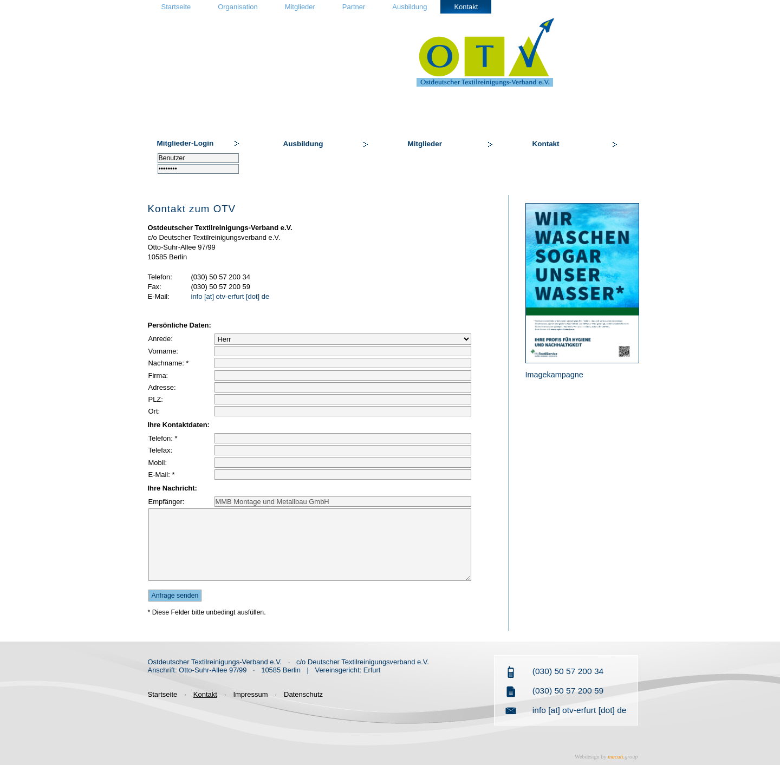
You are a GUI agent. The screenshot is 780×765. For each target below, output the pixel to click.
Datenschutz (303, 694)
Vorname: (163, 351)
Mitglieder (300, 7)
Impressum (250, 694)
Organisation (237, 7)
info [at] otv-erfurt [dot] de (230, 296)
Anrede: (160, 339)
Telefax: (160, 450)
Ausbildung (409, 7)
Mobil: (157, 463)
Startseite (176, 7)
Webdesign (587, 757)
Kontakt (466, 7)
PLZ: (155, 399)
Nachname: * (168, 363)
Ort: (154, 411)
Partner (353, 7)
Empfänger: (166, 502)
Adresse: (162, 387)
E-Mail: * (161, 474)
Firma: (158, 375)
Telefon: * (163, 438)
